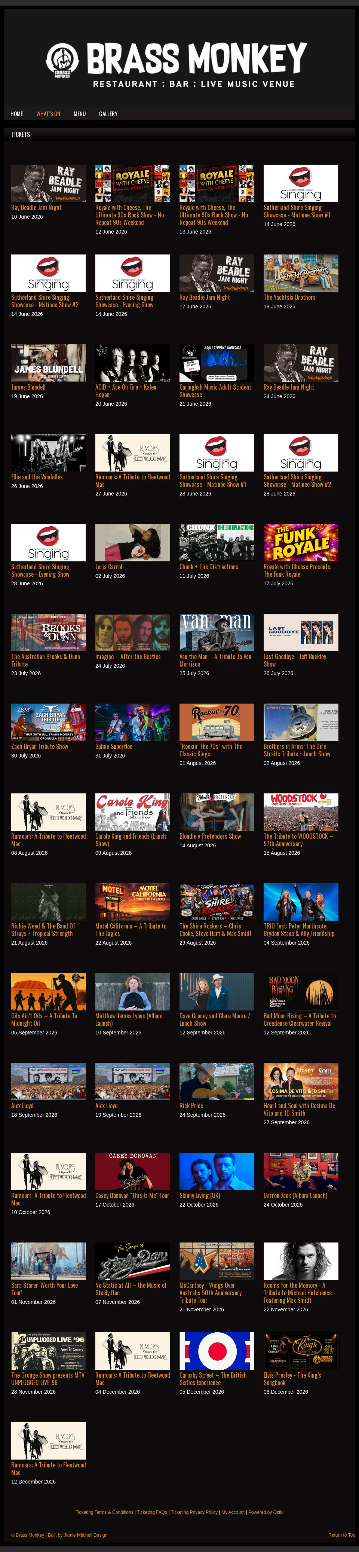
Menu (80, 113)
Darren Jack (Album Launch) (295, 1195)
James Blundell (28, 386)
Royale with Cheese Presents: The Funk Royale (297, 570)
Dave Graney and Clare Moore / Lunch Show (215, 1019)
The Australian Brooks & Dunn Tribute (45, 660)
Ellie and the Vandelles (37, 476)
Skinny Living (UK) (200, 1195)
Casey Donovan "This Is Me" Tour (132, 1195)
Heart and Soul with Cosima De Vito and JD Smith (299, 1109)
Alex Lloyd (22, 1105)
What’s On (48, 113)
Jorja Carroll (109, 566)
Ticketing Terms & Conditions (105, 1512)
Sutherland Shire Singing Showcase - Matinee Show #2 (45, 301)
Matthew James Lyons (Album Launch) (129, 1019)
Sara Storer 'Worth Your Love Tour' (44, 1289)
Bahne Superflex (113, 746)
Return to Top (341, 1535)
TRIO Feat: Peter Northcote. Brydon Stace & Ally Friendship (299, 929)
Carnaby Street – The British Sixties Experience (213, 1378)
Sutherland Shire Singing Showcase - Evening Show (124, 301)
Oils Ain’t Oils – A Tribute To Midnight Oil (44, 1019)
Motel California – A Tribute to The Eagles (130, 929)
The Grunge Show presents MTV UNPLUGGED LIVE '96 (48, 1378)
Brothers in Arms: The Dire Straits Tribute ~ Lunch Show (297, 750)
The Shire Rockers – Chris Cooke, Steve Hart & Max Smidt (216, 929)
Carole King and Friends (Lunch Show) (130, 840)
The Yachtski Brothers (290, 297)
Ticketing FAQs (152, 1512)
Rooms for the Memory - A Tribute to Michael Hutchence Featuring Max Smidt (298, 1293)
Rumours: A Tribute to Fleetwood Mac (132, 480)
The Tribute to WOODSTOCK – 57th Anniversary (298, 840)
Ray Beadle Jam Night (36, 207)
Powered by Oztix (265, 1512)
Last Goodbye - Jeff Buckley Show (295, 660)
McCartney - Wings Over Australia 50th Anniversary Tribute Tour (211, 1293)
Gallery (108, 113)
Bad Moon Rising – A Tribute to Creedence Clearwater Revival (300, 1019)
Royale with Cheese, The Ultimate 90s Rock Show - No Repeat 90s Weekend (129, 215)
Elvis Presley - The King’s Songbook (292, 1378)
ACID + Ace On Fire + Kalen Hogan (125, 390)
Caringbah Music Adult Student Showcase (215, 390)
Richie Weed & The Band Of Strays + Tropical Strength (43, 929)
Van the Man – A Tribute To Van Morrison (215, 660)
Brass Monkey (30, 1535)
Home (16, 113)
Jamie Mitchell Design (86, 1535)
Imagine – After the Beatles (128, 656)
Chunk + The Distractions (209, 566)
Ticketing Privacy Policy (194, 1512)
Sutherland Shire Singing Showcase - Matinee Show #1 (297, 211)
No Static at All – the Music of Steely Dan (131, 1289)
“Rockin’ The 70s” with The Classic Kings (211, 750)
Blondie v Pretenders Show (210, 836)
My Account (233, 1512)
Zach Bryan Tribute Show (39, 746)
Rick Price (191, 1105)
